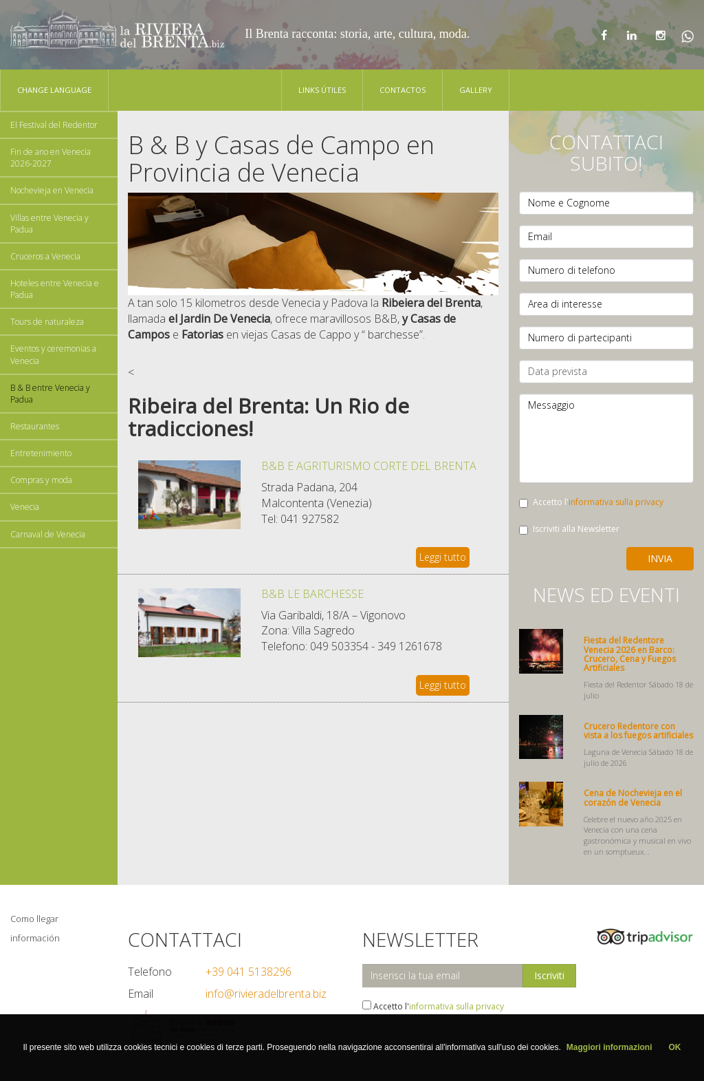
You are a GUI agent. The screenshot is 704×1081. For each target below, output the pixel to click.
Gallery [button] (475, 90)
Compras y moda (41, 480)
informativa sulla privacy (616, 502)
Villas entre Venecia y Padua (49, 223)
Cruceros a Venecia (45, 256)
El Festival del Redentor (54, 125)
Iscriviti (549, 975)
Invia (660, 558)
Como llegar (34, 918)
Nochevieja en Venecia (52, 190)
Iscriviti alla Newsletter (569, 529)
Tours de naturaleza (47, 322)
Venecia (24, 507)
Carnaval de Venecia (47, 534)
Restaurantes (34, 426)
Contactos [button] (403, 90)
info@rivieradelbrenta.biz (266, 993)
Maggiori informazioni (609, 1047)
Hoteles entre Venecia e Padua (54, 289)
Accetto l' (591, 502)
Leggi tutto (442, 557)
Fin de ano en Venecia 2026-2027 (50, 157)
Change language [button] (54, 90)
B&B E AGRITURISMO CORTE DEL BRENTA (368, 465)
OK (675, 1047)
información (35, 938)
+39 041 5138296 (249, 971)
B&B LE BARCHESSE (312, 593)
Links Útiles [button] (322, 90)
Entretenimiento (41, 453)
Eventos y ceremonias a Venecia (53, 354)
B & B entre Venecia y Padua (50, 393)
